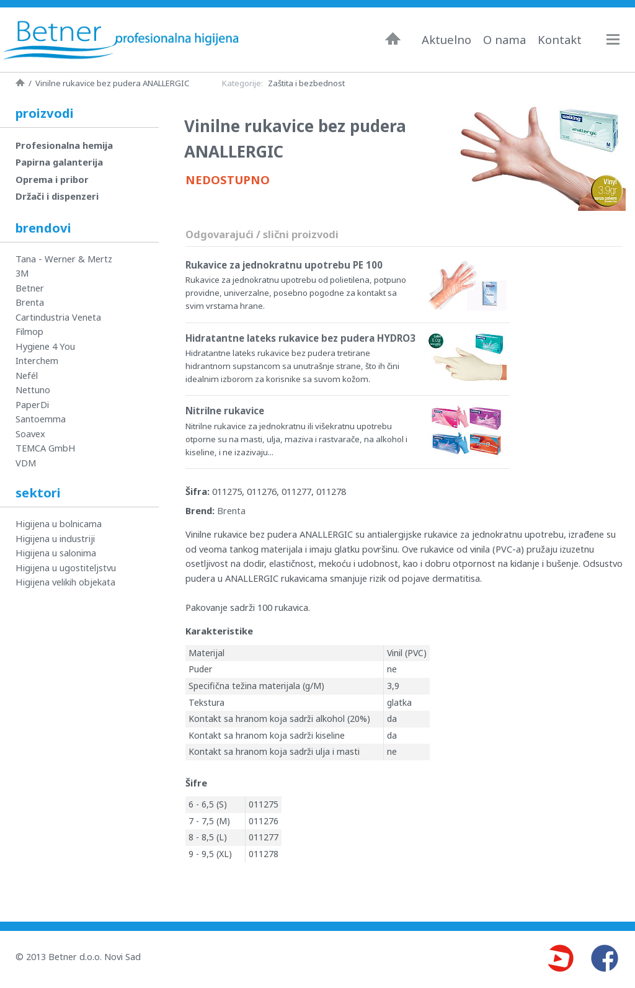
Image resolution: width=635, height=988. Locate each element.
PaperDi (32, 404)
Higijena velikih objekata (65, 582)
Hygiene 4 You (45, 346)
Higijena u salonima (56, 552)
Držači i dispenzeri (57, 196)
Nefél (27, 375)
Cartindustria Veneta (58, 317)
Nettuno (33, 389)
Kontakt (560, 39)
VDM (26, 462)
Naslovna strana (20, 82)
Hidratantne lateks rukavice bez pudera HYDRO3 (300, 338)
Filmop (29, 331)
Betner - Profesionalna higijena (121, 39)
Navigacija (619, 39)
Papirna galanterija (59, 162)
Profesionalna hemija (64, 145)
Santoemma (41, 418)
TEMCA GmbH (46, 448)
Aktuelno (446, 39)
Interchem (37, 360)
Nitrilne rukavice (224, 410)
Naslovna (393, 38)
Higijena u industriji (55, 538)
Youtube (560, 958)
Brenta (231, 510)
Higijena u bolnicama (59, 523)
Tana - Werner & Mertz (64, 258)
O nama (504, 39)
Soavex (30, 433)
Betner (30, 288)
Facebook (604, 958)
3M (22, 273)
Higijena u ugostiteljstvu (66, 567)
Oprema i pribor (52, 179)
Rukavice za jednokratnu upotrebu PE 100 (284, 265)
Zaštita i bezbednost (306, 83)
